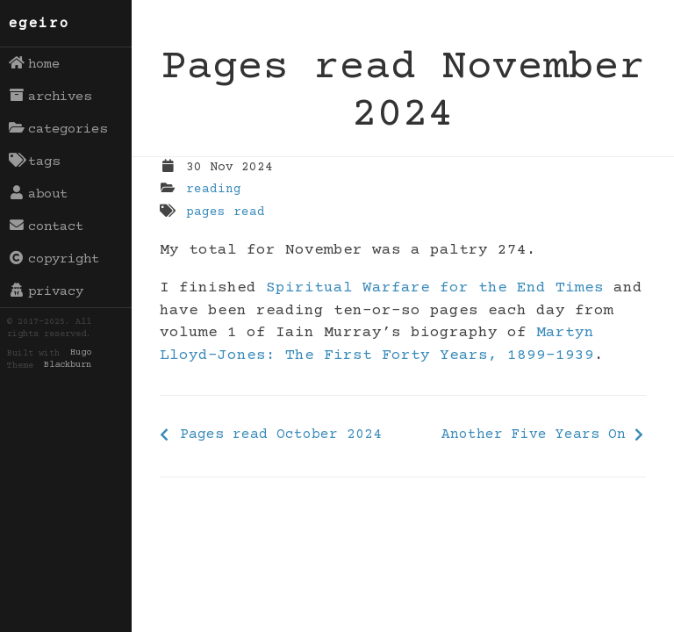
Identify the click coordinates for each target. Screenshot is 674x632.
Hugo (80, 353)
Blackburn (67, 366)
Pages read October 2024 (281, 434)
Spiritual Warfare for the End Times (435, 288)
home (35, 64)
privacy (46, 291)
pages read (225, 212)
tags (35, 161)
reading (213, 190)
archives (50, 96)
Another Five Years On (533, 434)
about (38, 194)
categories (58, 129)
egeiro (39, 24)
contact (46, 226)
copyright (54, 259)
